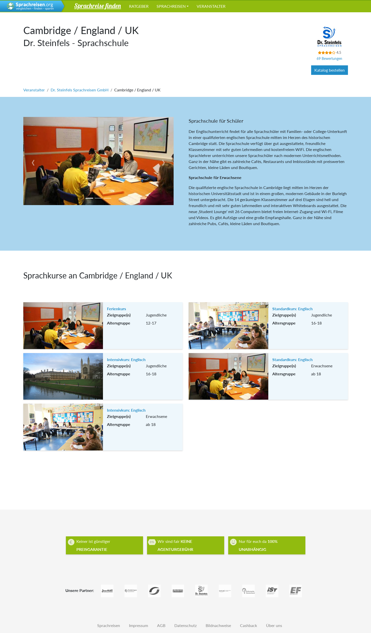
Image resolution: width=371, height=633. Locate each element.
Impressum (138, 625)
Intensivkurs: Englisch (126, 359)
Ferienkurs (116, 308)
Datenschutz (185, 625)
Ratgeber (139, 6)
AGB (161, 625)
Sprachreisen (171, 6)
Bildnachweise (218, 625)
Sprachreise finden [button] (97, 6)
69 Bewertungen (329, 58)
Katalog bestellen (329, 70)
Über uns (274, 625)
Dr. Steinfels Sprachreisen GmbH (79, 89)
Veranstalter (211, 6)
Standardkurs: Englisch (292, 308)
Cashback (248, 625)
